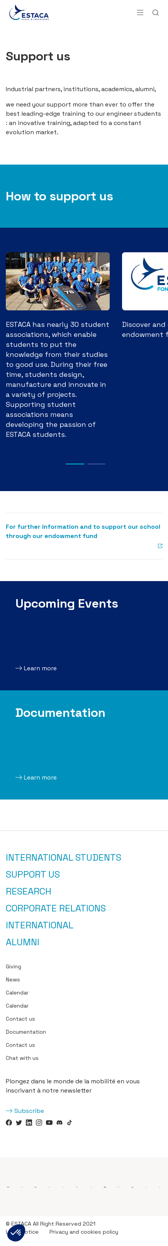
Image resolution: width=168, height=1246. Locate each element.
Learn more (40, 668)
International (39, 925)
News (13, 979)
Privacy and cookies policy (83, 1231)
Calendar (17, 992)
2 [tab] (96, 464)
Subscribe (29, 1111)
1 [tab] (75, 464)
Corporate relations (56, 908)
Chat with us (22, 1057)
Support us (33, 874)
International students (63, 857)
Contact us (20, 1018)
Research (28, 891)
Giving (13, 966)
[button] (16, 1233)
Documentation (26, 1031)
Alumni (22, 942)
